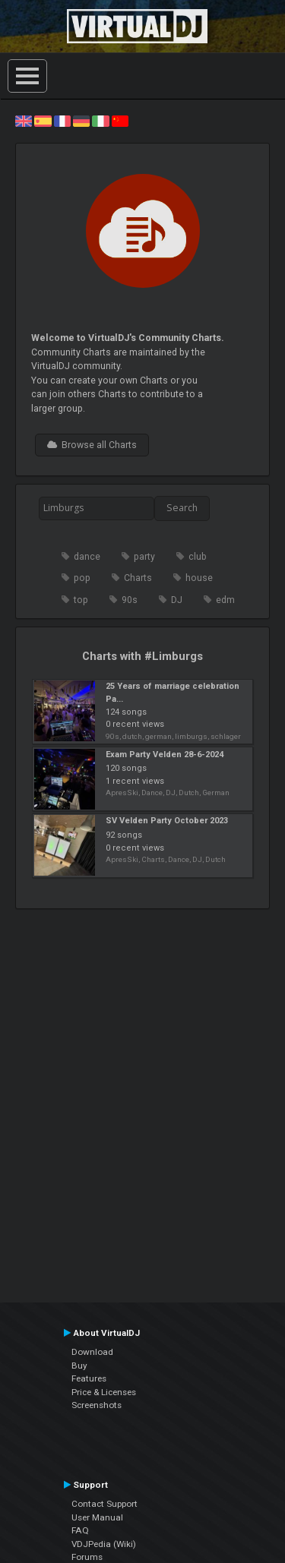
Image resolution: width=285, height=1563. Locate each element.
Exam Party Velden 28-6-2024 (164, 754)
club (197, 556)
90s (130, 600)
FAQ (80, 1530)
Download (92, 1352)
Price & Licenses (103, 1392)
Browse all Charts (92, 445)
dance (87, 556)
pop (82, 578)
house (199, 578)
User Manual (97, 1517)
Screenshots (96, 1405)
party (144, 556)
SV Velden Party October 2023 (167, 821)
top (81, 600)
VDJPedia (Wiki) (103, 1544)
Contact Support (104, 1503)
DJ (176, 600)
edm (225, 600)
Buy (79, 1365)
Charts (138, 578)
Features (88, 1378)
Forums (87, 1557)
